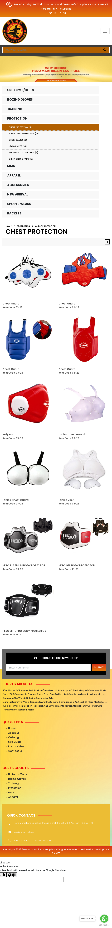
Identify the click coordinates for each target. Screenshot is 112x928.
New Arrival (17, 194)
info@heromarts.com (25, 831)
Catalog (12, 737)
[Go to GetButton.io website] (104, 925)
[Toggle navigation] (105, 31)
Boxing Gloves (20, 99)
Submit (99, 667)
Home (9, 226)
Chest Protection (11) (20, 127)
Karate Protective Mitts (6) (23, 152)
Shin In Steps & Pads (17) (21, 159)
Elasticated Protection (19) (24, 133)
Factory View (15, 746)
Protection (17, 118)
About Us (12, 732)
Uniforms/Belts (20, 90)
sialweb (56, 853)
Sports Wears (19, 204)
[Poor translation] (12, 874)
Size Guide (13, 742)
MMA (11, 166)
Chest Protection (45, 226)
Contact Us (14, 751)
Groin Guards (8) (18, 140)
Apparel (14, 175)
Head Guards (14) (18, 146)
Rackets (14, 213)
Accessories (18, 185)
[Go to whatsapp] (104, 919)
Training (14, 109)
